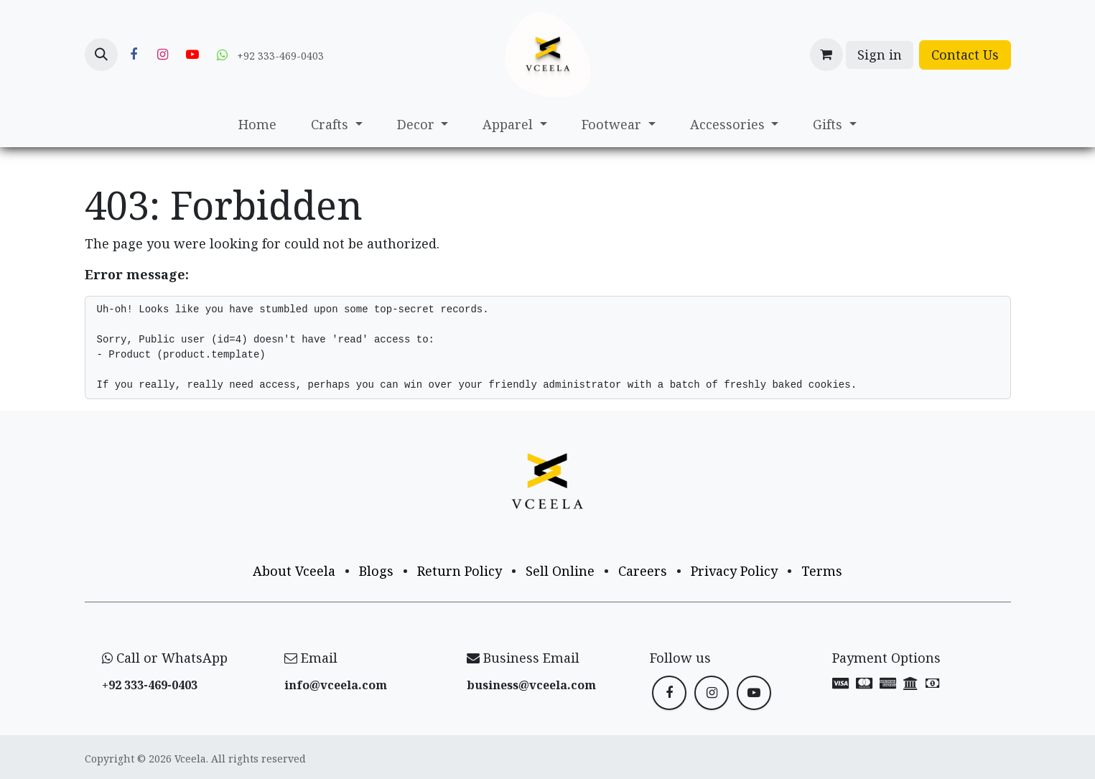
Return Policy (459, 570)
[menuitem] (257, 124)
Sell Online (560, 570)
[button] (101, 54)
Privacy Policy (734, 570)
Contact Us (965, 54)
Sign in (879, 54)
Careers (642, 570)
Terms (821, 570)
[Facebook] (133, 54)
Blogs (376, 570)
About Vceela (294, 570)
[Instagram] (163, 54)
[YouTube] (192, 54)
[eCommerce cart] (826, 54)
